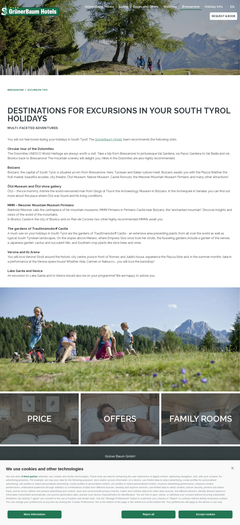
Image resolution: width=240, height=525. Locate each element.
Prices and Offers (145, 6)
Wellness (170, 6)
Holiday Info (214, 6)
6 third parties (29, 476)
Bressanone (191, 6)
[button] (232, 468)
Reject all (148, 514)
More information (34, 514)
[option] (120, 37)
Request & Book (223, 16)
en (232, 7)
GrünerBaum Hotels (99, 6)
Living (123, 6)
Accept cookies (205, 514)
